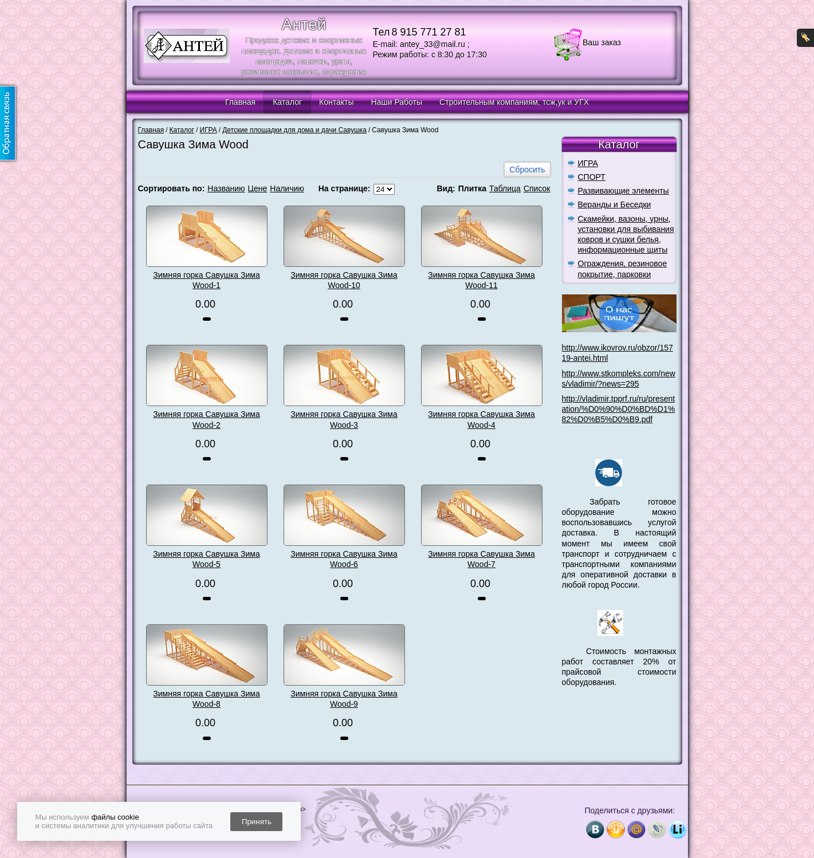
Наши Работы (396, 102)
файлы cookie (115, 817)
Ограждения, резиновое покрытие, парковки (622, 268)
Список (537, 188)
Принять (257, 821)
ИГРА (588, 163)
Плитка (472, 188)
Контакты (336, 102)
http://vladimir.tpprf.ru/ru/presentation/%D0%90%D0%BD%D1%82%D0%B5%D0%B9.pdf (618, 409)
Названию (226, 188)
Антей (304, 24)
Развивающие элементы (623, 190)
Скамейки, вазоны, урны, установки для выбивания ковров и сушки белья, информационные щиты (626, 234)
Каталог (287, 102)
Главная (240, 102)
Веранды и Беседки (614, 204)
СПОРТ (591, 177)
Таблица (505, 188)
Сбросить (527, 169)
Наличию (287, 188)
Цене (258, 188)
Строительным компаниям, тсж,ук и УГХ (514, 102)
